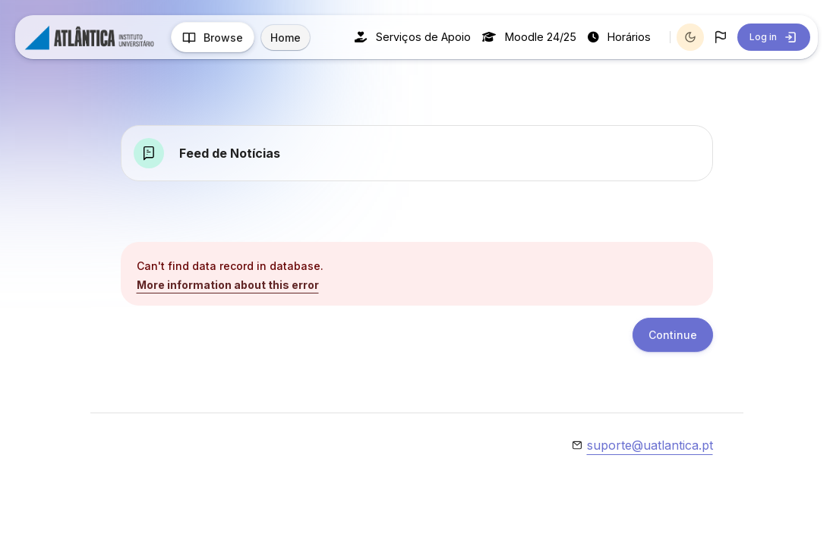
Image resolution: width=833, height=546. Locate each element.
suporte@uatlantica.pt (650, 445)
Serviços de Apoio (413, 36)
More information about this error (228, 284)
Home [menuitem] (285, 37)
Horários (619, 36)
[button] (720, 37)
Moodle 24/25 (529, 36)
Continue (672, 334)
